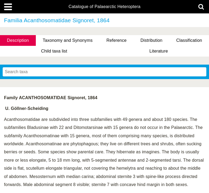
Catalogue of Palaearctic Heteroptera (104, 7)
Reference (116, 40)
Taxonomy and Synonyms (68, 40)
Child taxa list (54, 51)
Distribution (151, 40)
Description (18, 40)
